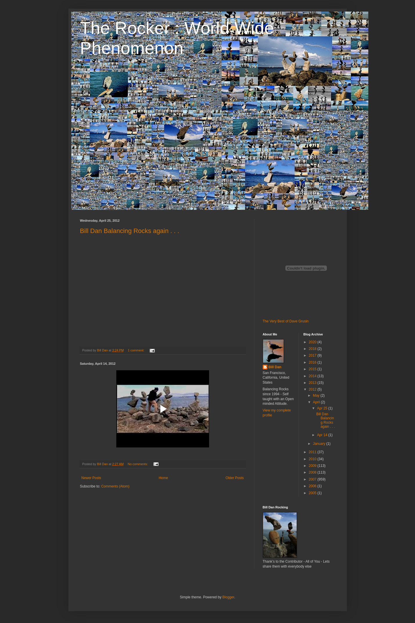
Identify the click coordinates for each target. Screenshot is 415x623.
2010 (313, 459)
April (317, 402)
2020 (313, 342)
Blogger (228, 597)
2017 (313, 355)
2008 (313, 472)
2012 (313, 389)
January (319, 444)
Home (163, 478)
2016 (313, 362)
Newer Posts (91, 478)
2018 (313, 349)
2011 (313, 452)
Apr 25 (322, 408)
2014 (313, 376)
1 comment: (136, 350)
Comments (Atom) (115, 486)
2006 (313, 486)
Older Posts (235, 478)
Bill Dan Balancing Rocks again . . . (129, 230)
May (316, 395)
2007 (313, 479)
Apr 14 (322, 435)
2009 (313, 466)
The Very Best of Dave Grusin (286, 321)
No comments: (138, 464)
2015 (313, 369)
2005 (313, 493)
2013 (313, 383)
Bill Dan (275, 367)
